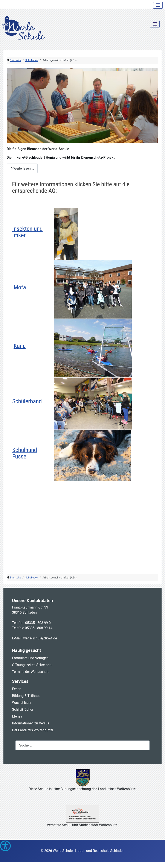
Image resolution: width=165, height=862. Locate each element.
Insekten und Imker (27, 232)
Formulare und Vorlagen (30, 658)
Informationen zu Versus (30, 723)
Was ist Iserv (21, 703)
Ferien (16, 689)
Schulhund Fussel (24, 453)
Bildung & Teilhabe (26, 696)
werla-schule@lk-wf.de (40, 638)
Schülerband (27, 401)
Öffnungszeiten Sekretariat (32, 665)
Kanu (20, 345)
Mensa (17, 716)
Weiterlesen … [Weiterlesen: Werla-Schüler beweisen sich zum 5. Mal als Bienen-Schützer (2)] (22, 168)
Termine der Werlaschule (30, 672)
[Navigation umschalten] (158, 5)
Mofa (20, 287)
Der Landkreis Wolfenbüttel (32, 730)
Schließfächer (22, 709)
